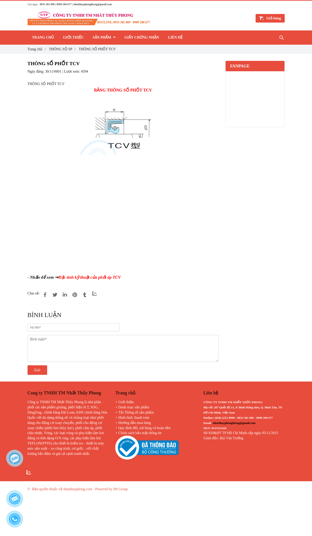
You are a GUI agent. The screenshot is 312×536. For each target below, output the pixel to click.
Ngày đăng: (36, 71)
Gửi (37, 370)
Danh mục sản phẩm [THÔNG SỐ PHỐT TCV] (133, 407)
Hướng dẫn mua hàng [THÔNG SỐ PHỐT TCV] (134, 423)
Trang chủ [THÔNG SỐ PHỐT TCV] (37, 49)
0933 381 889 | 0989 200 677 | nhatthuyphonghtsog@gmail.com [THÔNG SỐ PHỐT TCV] (76, 4)
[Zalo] (94, 293)
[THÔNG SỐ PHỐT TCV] (100, 213)
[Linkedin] (64, 294)
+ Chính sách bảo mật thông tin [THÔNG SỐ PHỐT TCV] (138, 433)
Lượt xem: (72, 71)
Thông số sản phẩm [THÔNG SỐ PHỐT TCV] (139, 412)
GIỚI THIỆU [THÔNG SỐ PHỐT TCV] (73, 37)
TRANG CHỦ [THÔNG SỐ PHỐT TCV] (43, 37)
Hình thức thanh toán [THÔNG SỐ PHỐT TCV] (134, 417)
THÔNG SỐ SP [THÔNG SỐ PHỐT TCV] (62, 49)
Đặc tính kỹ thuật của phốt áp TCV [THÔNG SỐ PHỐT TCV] (89, 277)
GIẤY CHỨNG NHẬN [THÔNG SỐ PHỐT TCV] (142, 37)
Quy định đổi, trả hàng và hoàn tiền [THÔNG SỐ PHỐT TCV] (144, 428)
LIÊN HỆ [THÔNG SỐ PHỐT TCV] (175, 37)
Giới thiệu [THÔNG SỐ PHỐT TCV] (126, 402)
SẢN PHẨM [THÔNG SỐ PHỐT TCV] (104, 37)
